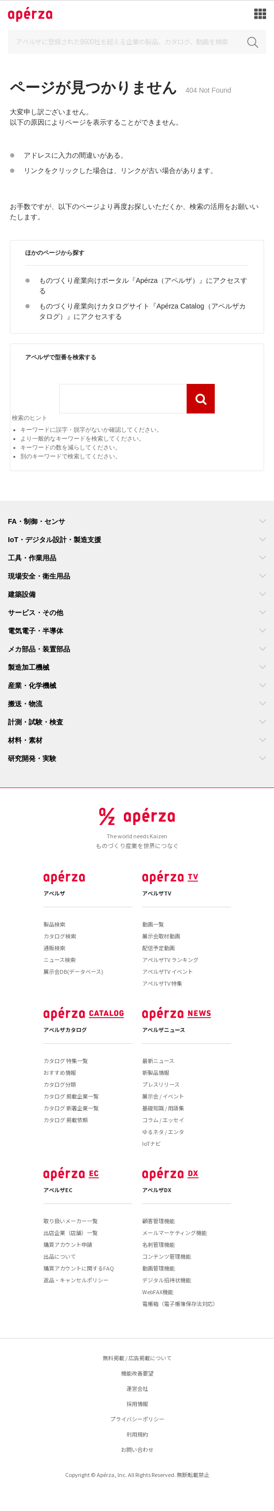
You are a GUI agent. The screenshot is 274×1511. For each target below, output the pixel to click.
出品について (59, 1256)
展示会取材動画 (161, 936)
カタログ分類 (59, 1084)
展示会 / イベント (163, 1096)
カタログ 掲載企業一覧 (71, 1096)
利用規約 (137, 1434)
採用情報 (137, 1404)
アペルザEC (58, 1190)
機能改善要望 (137, 1373)
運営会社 (137, 1388)
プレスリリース (161, 1084)
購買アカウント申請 (67, 1244)
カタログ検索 (59, 936)
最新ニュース (158, 1061)
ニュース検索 (59, 959)
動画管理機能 (158, 1268)
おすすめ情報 (59, 1072)
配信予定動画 (158, 948)
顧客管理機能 (158, 1221)
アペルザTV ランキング (170, 959)
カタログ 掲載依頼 (65, 1120)
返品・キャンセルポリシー (76, 1280)
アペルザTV (156, 893)
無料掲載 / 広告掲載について (137, 1358)
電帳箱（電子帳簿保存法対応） (180, 1303)
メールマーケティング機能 (174, 1232)
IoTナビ (151, 1143)
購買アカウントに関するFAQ (78, 1268)
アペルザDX (156, 1190)
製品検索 (54, 924)
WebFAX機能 (157, 1292)
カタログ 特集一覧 (65, 1061)
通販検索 (54, 948)
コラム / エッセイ (163, 1120)
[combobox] (123, 399)
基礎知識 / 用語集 (163, 1108)
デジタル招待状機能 (166, 1280)
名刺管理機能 (158, 1244)
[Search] (137, 42)
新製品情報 (155, 1072)
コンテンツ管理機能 (166, 1256)
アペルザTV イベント (167, 971)
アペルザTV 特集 (162, 983)
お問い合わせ (137, 1449)
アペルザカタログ (65, 1029)
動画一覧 (153, 924)
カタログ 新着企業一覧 (71, 1108)
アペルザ (54, 893)
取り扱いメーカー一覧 (70, 1221)
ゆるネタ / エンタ (163, 1131)
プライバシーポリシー (137, 1419)
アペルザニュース (163, 1029)
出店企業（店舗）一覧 (70, 1232)
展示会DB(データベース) (73, 971)
